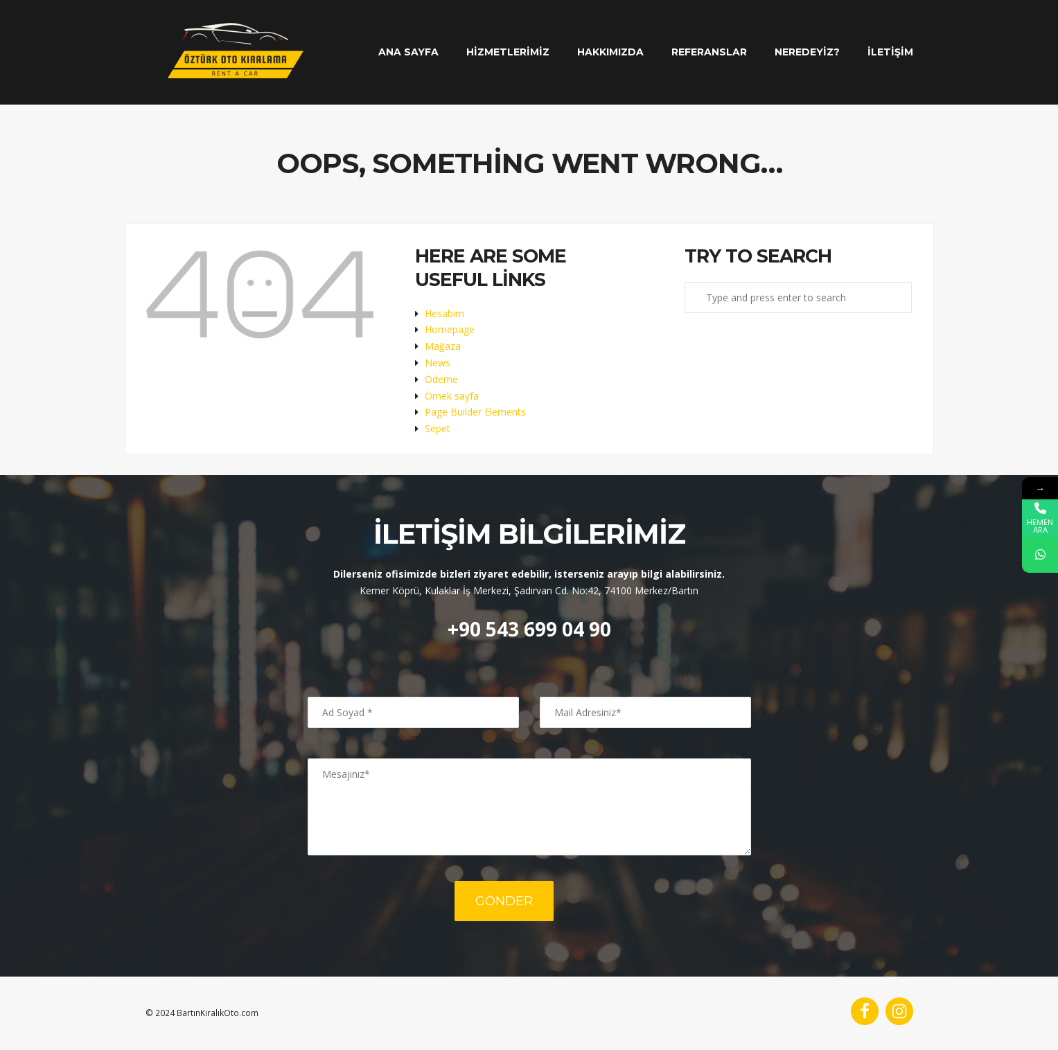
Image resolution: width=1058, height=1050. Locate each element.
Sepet (437, 428)
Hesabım (444, 313)
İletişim (890, 52)
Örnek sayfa (452, 395)
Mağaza (443, 346)
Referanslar (709, 52)
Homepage (450, 329)
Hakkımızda (610, 52)
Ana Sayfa (408, 52)
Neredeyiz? (807, 52)
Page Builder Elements (475, 411)
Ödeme (441, 379)
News (437, 362)
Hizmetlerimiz (507, 52)
